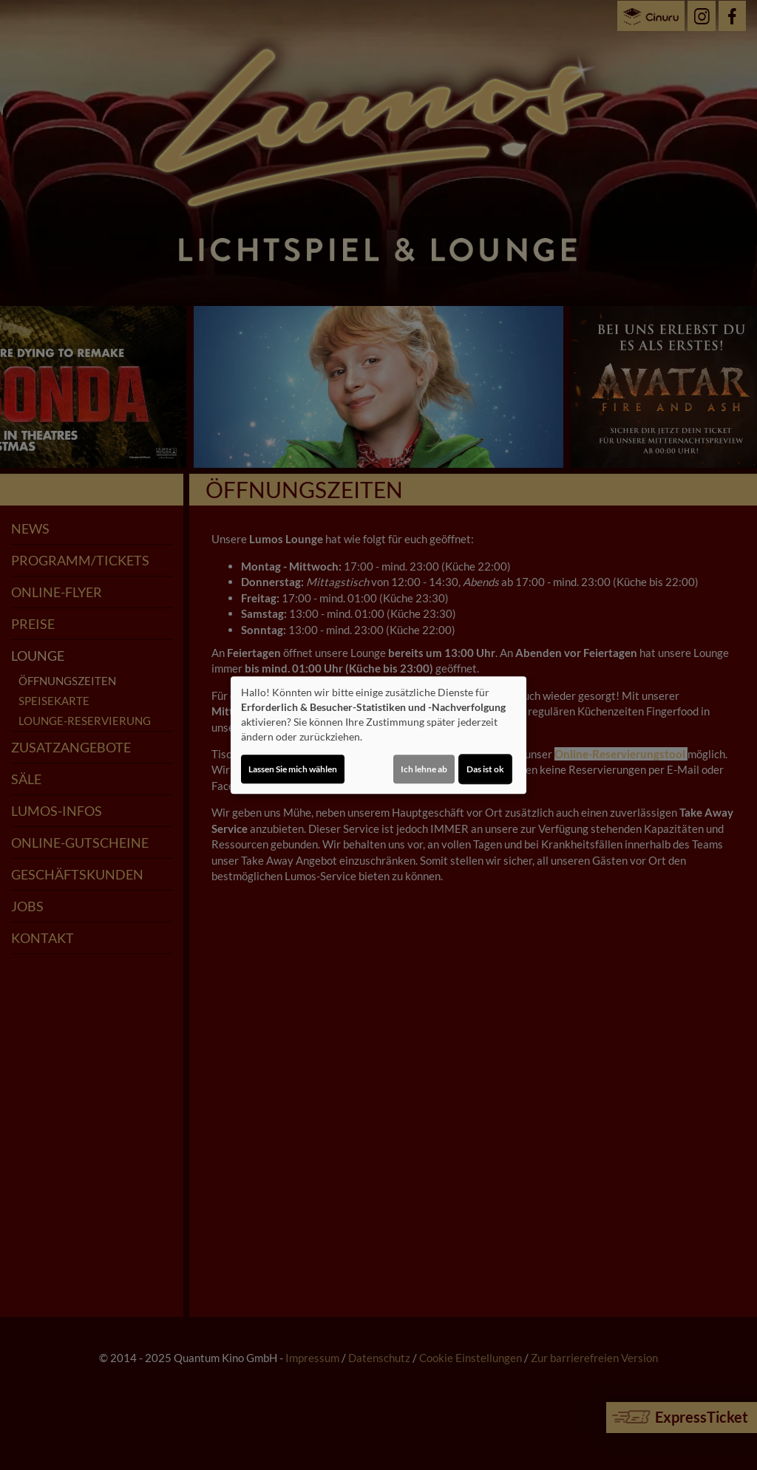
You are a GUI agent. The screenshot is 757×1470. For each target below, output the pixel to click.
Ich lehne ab (424, 769)
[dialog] (378, 735)
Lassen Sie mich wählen (292, 769)
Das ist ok (485, 769)
